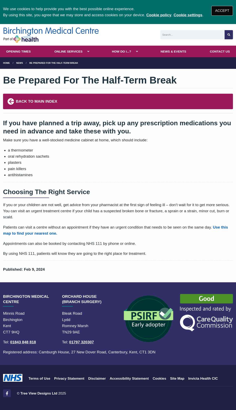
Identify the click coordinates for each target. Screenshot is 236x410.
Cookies (159, 378)
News (19, 63)
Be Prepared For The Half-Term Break (53, 63)
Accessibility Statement (129, 378)
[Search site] (229, 34)
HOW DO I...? (121, 51)
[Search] (192, 34)
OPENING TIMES (18, 51)
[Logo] (51, 35)
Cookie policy (158, 15)
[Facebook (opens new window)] (7, 393)
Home (6, 63)
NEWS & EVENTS (173, 51)
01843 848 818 (23, 342)
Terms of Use (39, 378)
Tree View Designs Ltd (38, 393)
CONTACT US (220, 51)
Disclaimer (97, 378)
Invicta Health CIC (203, 378)
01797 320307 (81, 342)
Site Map (177, 378)
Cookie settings (187, 15)
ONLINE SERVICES (68, 51)
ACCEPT (222, 11)
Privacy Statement (69, 378)
